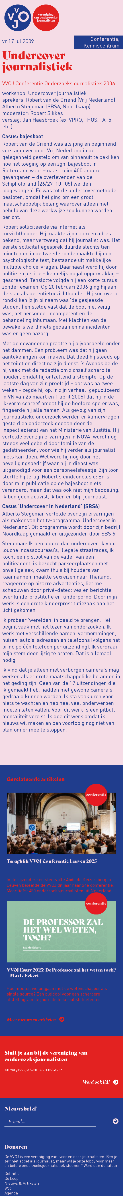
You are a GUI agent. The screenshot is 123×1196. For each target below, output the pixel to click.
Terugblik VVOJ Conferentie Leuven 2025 (52, 861)
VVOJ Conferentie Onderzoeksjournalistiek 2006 (58, 83)
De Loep (11, 1178)
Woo (8, 1188)
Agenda (11, 1192)
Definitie (12, 1173)
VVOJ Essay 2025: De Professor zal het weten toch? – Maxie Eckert (61, 972)
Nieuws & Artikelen (21, 1183)
